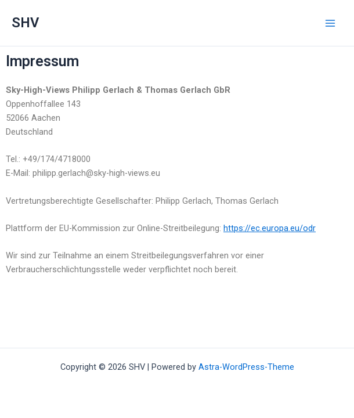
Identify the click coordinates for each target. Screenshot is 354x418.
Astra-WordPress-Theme (246, 367)
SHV (25, 23)
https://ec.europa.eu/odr (269, 228)
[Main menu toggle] (330, 23)
